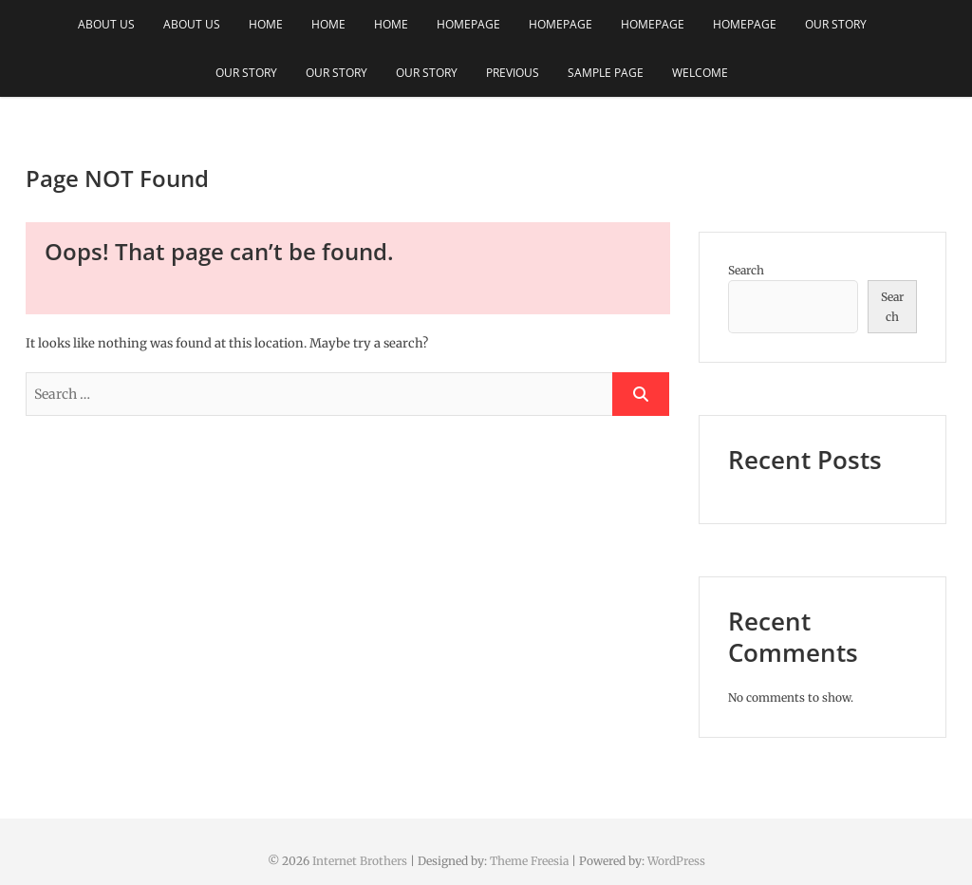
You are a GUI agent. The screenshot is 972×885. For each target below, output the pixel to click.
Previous (512, 73)
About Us (106, 24)
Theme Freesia (529, 861)
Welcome (700, 73)
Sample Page (606, 73)
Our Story (836, 24)
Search (746, 270)
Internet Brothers (359, 861)
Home (266, 24)
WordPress (676, 861)
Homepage (468, 24)
